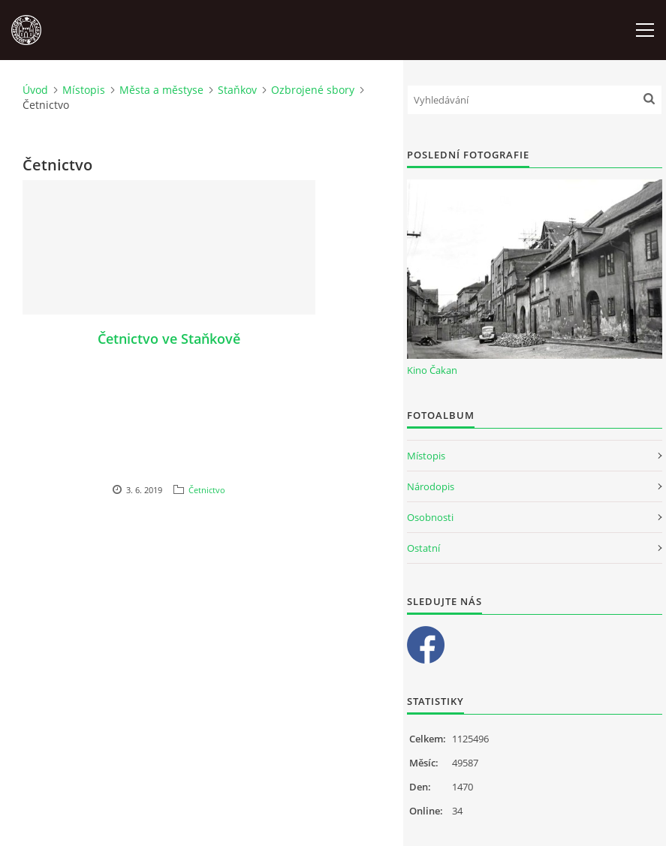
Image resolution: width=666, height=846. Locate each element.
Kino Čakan (432, 370)
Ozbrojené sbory (312, 90)
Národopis (430, 486)
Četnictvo (206, 489)
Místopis (83, 90)
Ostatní (423, 548)
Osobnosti (430, 517)
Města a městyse (161, 90)
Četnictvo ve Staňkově (169, 338)
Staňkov (237, 90)
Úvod (35, 90)
